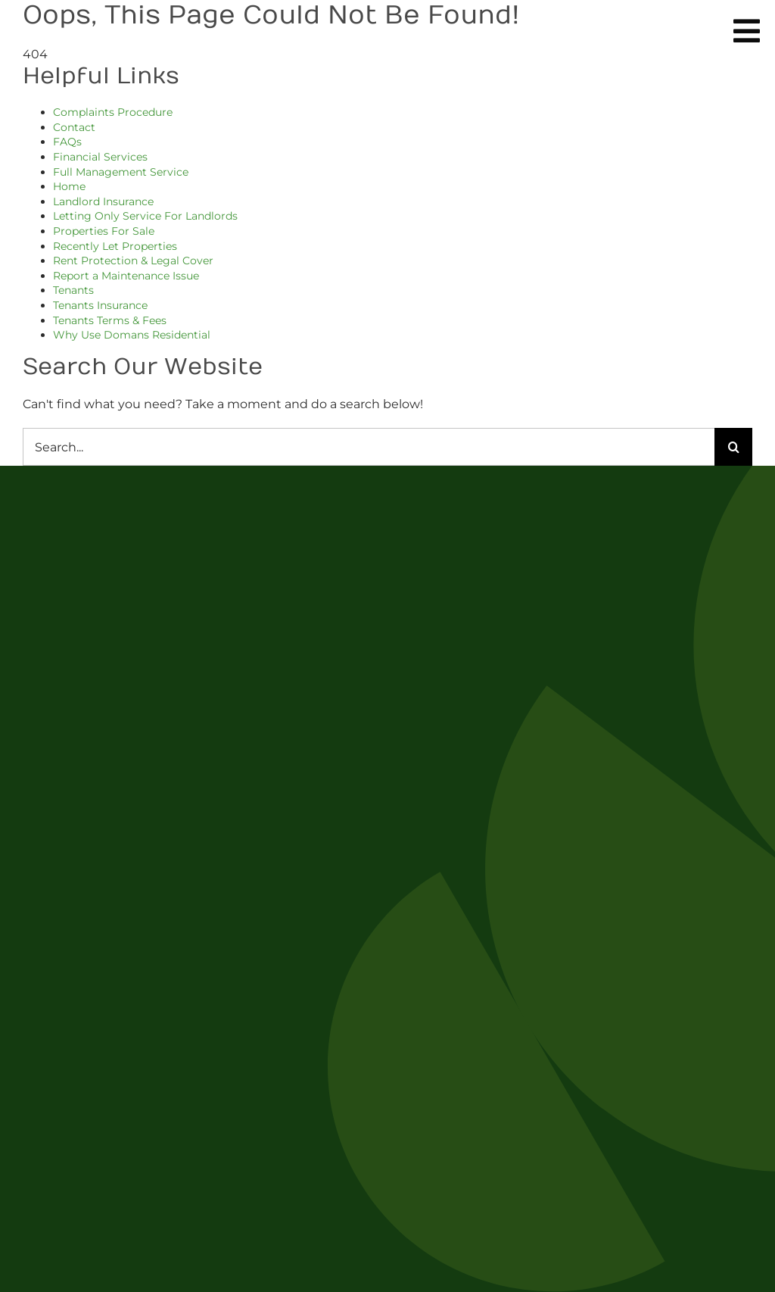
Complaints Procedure (113, 112)
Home (69, 186)
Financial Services (100, 157)
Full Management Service (120, 172)
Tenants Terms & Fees (110, 320)
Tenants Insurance (100, 305)
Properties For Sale (103, 231)
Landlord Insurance (103, 201)
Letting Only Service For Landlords (145, 216)
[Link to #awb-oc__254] (746, 31)
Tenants (73, 290)
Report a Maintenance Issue (126, 275)
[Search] (733, 447)
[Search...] (368, 447)
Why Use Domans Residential (131, 335)
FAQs (67, 141)
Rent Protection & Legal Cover (133, 260)
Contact (74, 127)
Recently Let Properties (115, 246)
